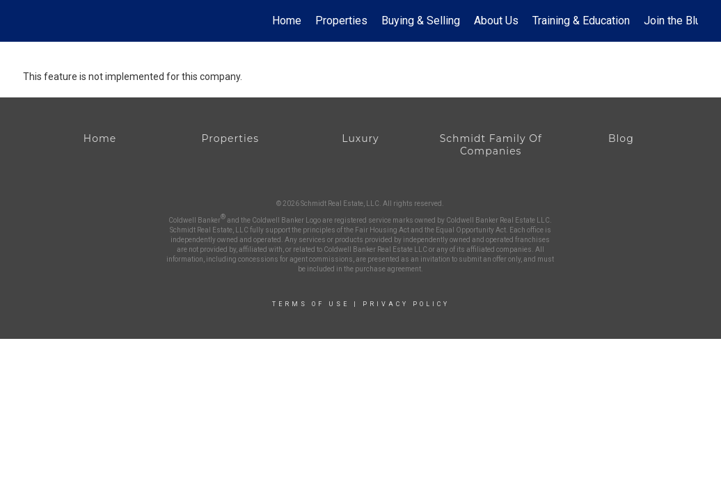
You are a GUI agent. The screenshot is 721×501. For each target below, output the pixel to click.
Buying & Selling (420, 20)
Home (286, 20)
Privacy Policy (406, 304)
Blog (621, 138)
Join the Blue (675, 20)
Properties (341, 20)
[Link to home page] (30, 21)
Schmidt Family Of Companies (491, 144)
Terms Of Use (310, 304)
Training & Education (581, 20)
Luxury (360, 138)
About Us (496, 20)
